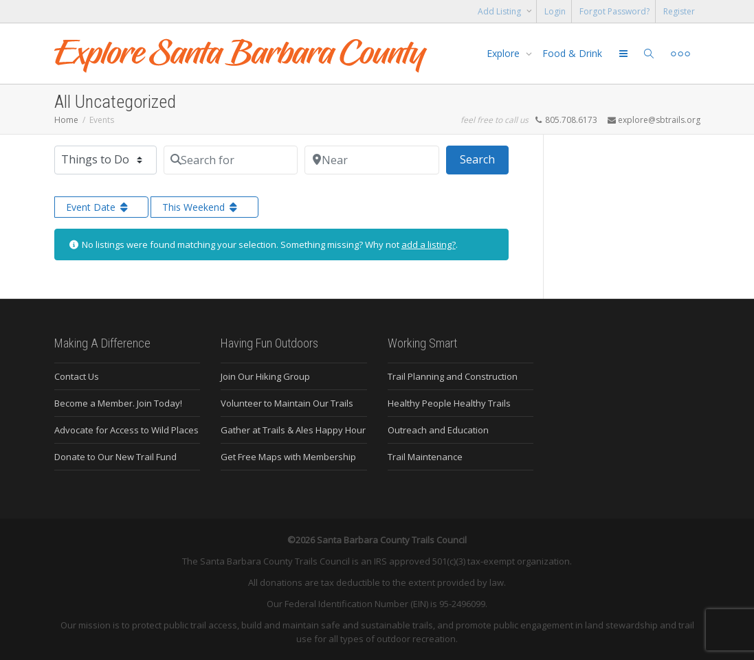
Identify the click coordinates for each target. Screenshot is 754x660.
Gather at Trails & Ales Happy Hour (293, 430)
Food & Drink (572, 53)
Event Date (98, 207)
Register (679, 11)
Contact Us (76, 376)
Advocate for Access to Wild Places (126, 430)
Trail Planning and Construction (453, 376)
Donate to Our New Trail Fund (115, 457)
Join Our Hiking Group (265, 376)
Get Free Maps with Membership (288, 457)
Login (555, 11)
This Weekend (201, 207)
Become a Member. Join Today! (118, 403)
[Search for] (231, 160)
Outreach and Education (438, 430)
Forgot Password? (614, 11)
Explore (504, 53)
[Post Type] (105, 160)
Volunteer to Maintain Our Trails (287, 403)
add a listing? (428, 244)
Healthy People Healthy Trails (449, 403)
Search (484, 158)
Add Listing (500, 11)
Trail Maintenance (425, 457)
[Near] (371, 160)
